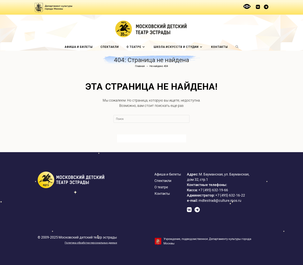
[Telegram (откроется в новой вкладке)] (265, 6)
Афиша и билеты (167, 174)
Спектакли (162, 181)
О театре (161, 187)
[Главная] (140, 66)
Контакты (162, 193)
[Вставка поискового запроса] (151, 119)
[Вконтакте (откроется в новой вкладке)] (258, 6)
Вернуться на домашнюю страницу (151, 138)
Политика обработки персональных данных (91, 242)
